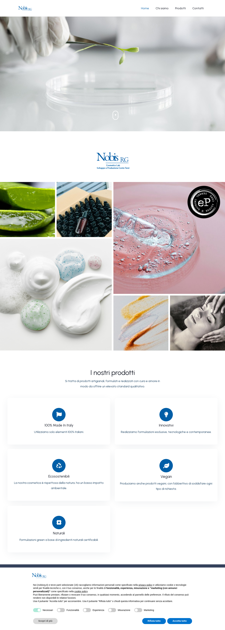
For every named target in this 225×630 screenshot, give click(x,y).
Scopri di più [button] (45, 621)
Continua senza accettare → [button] (175, 575)
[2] (84, 209)
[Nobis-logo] (25, 8)
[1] (27, 209)
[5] (140, 323)
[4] (56, 295)
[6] (197, 323)
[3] (169, 238)
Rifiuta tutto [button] (154, 621)
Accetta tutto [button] (180, 621)
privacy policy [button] (145, 585)
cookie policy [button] (80, 591)
